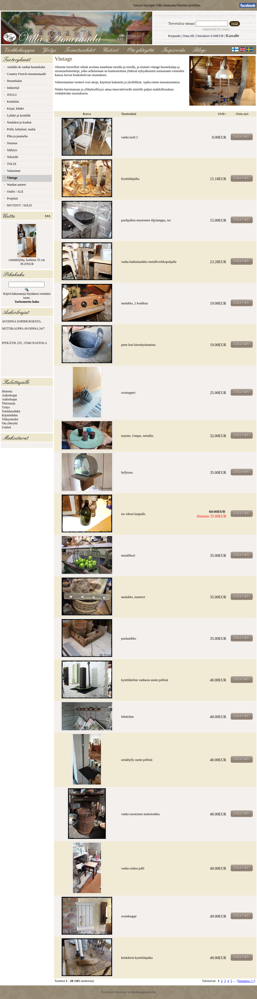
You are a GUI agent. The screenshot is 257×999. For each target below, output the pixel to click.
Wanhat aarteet (14, 184)
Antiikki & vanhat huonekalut (24, 67)
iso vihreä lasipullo (133, 514)
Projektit (10, 198)
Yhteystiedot (10, 419)
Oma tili (188, 36)
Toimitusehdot (11, 411)
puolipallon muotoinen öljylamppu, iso (146, 220)
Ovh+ (222, 114)
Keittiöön (11, 101)
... (234, 981)
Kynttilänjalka (130, 179)
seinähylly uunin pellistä (136, 760)
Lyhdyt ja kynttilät (17, 115)
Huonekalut (12, 81)
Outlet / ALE (13, 191)
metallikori (128, 555)
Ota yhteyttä (10, 423)
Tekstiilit (10, 157)
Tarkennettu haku (216, 29)
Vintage (10, 178)
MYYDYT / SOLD (17, 205)
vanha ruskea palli (132, 868)
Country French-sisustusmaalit (24, 74)
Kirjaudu (174, 36)
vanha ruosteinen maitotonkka (140, 814)
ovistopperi (128, 393)
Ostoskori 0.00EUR (210, 36)
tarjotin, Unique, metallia (137, 436)
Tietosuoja (8, 403)
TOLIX (9, 164)
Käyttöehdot (10, 415)
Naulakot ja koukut (17, 122)
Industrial (11, 88)
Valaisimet (11, 171)
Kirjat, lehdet (13, 108)
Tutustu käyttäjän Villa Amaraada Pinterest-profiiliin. (167, 5)
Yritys (6, 407)
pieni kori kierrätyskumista (138, 345)
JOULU (10, 95)
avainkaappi (129, 916)
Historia (7, 391)
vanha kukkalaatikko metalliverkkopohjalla (148, 262)
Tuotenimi (128, 114)
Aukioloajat (9, 395)
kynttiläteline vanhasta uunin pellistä (144, 680)
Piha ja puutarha (15, 136)
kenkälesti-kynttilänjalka (137, 958)
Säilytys (10, 150)
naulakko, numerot (133, 597)
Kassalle (232, 36)
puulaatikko (128, 638)
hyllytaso (127, 472)
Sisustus (10, 143)
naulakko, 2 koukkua (134, 303)
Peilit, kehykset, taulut (19, 129)
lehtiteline (127, 717)
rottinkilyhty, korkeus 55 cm (27, 260)
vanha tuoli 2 (129, 137)
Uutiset (6, 427)
